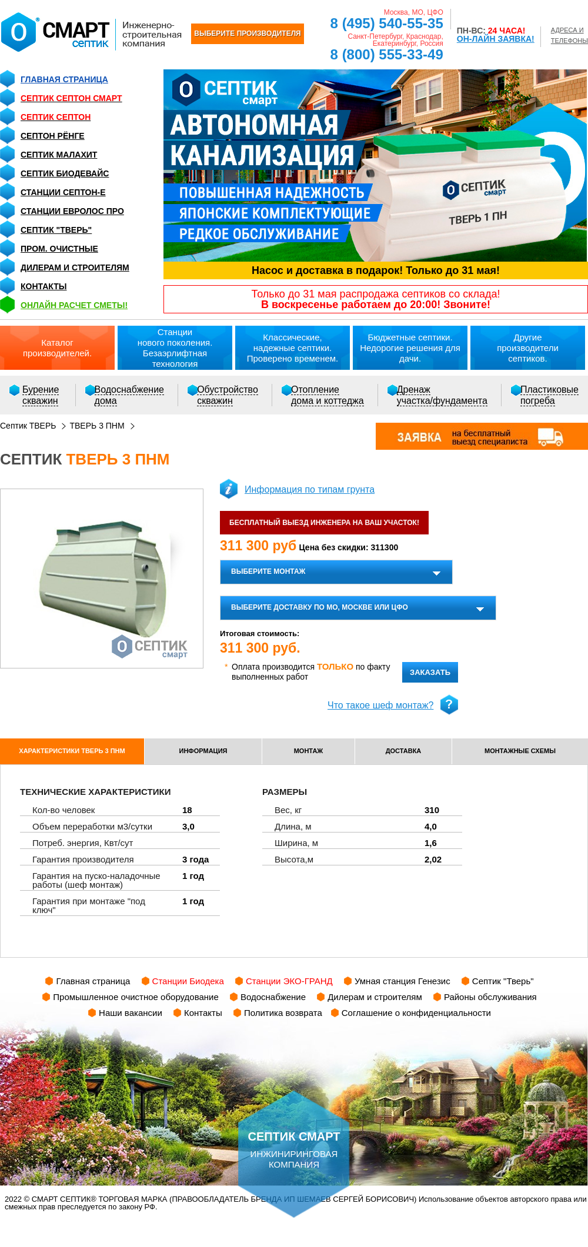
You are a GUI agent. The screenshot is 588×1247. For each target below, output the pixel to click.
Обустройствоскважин (227, 395)
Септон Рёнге (53, 136)
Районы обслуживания (490, 997)
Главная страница (64, 79)
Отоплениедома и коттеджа (327, 395)
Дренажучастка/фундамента (442, 395)
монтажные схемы (520, 750)
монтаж (308, 750)
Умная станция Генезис (402, 981)
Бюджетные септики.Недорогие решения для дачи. (410, 347)
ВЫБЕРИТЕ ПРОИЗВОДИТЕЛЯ (247, 33)
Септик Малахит (59, 154)
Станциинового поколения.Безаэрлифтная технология (175, 348)
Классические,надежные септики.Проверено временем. (293, 347)
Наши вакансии (130, 1013)
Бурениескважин (40, 395)
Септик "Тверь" (56, 230)
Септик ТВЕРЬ (28, 425)
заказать (430, 672)
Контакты (43, 286)
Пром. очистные (59, 248)
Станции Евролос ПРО (72, 211)
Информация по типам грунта (310, 489)
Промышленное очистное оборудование (136, 997)
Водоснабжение (273, 997)
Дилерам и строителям (75, 267)
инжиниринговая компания (294, 1130)
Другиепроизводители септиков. (528, 347)
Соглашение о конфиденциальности (416, 1013)
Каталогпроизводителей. (57, 347)
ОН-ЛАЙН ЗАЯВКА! (495, 39)
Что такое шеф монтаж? (380, 705)
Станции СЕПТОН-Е (63, 192)
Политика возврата (283, 1013)
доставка (404, 750)
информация (203, 750)
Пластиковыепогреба (549, 395)
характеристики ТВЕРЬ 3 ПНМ (72, 750)
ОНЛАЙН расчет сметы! (74, 305)
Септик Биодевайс (65, 173)
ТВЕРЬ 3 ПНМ (96, 425)
